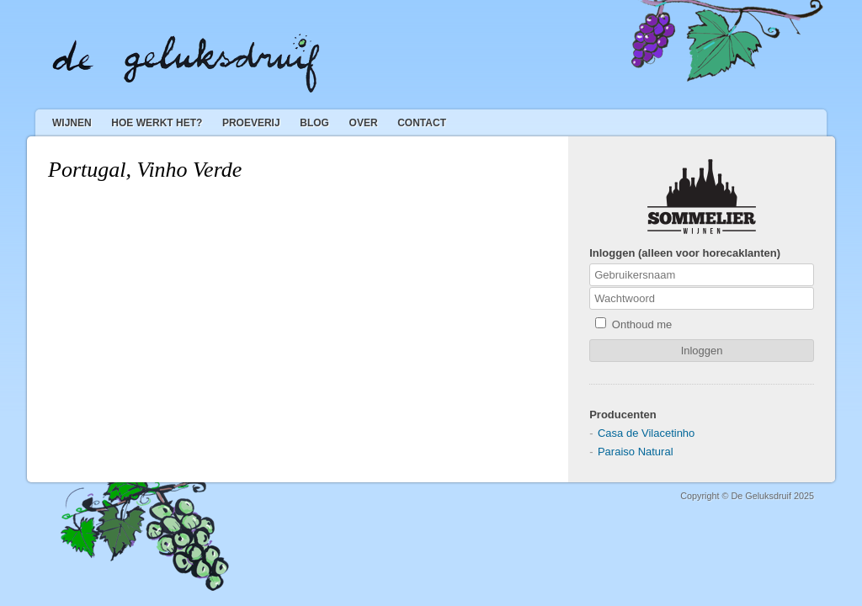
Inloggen (702, 350)
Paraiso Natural (635, 451)
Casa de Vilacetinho (646, 433)
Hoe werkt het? (156, 123)
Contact (421, 123)
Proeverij (251, 123)
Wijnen (72, 123)
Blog (314, 123)
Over (363, 123)
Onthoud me (633, 324)
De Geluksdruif (186, 63)
